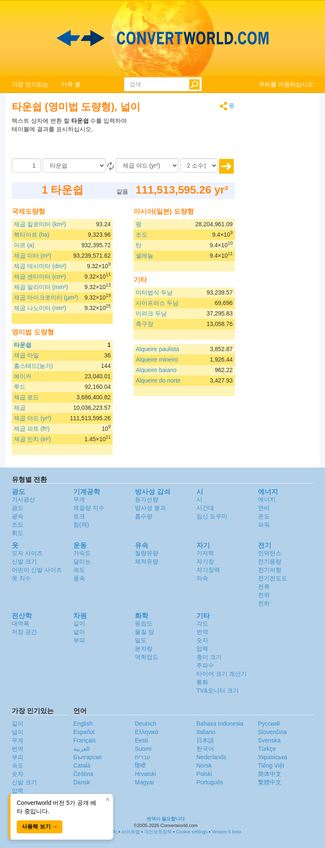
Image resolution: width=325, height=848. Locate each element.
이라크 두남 (151, 313)
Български (87, 757)
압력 (202, 648)
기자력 (205, 553)
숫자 (202, 640)
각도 (202, 623)
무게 (79, 499)
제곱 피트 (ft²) (32, 428)
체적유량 (146, 561)
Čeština (83, 773)
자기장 (205, 561)
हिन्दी (140, 765)
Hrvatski (145, 773)
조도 (141, 234)
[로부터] (74, 165)
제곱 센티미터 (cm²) (40, 276)
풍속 (79, 578)
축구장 (144, 324)
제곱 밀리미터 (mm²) (41, 287)
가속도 (82, 553)
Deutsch (145, 723)
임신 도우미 (211, 516)
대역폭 (20, 623)
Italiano (205, 732)
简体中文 (269, 773)
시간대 (205, 507)
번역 (202, 631)
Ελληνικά (146, 732)
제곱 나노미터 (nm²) (40, 308)
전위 (264, 595)
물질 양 (144, 631)
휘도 (17, 533)
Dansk (81, 782)
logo (162, 38)
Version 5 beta (226, 831)
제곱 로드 (26, 397)
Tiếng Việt (271, 765)
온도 (264, 516)
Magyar (145, 782)
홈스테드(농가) (33, 365)
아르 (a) (24, 245)
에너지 (267, 499)
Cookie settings (191, 831)
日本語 (205, 740)
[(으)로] (147, 165)
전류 (264, 586)
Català (81, 765)
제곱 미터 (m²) (32, 255)
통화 (202, 682)
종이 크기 (209, 657)
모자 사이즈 (27, 553)
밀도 (141, 640)
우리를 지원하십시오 (286, 84)
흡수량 (143, 516)
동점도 (143, 623)
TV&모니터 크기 (217, 690)
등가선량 (146, 499)
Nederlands (211, 757)
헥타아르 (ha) (31, 234)
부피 (79, 640)
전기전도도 (272, 578)
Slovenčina (272, 732)
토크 (79, 516)
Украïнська (272, 757)
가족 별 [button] (70, 84)
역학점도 (146, 657)
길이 (79, 623)
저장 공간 (24, 631)
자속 (202, 578)
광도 (17, 507)
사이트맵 (130, 831)
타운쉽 (22, 344)
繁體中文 (269, 782)
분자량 (143, 648)
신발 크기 (24, 561)
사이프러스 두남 (157, 303)
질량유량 (146, 553)
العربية (81, 748)
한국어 (205, 748)
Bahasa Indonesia (219, 723)
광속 (17, 516)
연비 (264, 507)
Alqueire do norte (158, 380)
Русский (269, 723)
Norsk (204, 765)
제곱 (20, 407)
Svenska (269, 740)
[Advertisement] (182, 137)
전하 (264, 603)
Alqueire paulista (157, 349)
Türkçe (267, 748)
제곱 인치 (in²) (32, 439)
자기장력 (208, 569)
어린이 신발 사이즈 (37, 569)
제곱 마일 (26, 355)
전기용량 (269, 561)
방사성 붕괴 (150, 507)
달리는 (82, 561)
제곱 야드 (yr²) (32, 418)
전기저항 (269, 569)
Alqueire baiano (156, 370)
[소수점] (199, 165)
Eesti (141, 740)
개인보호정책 (158, 831)
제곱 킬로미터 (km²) (40, 224)
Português (209, 782)
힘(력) (81, 524)
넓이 (79, 631)
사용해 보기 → (39, 826)
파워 (264, 524)
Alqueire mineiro (157, 359)
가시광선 (23, 499)
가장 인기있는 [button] (30, 84)
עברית (142, 757)
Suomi (143, 748)
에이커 (22, 376)
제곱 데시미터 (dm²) (40, 266)
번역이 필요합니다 (166, 818)
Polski (204, 773)
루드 (20, 386)
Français (84, 740)
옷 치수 (21, 578)
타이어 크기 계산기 (221, 673)
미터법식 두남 (154, 292)
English (83, 723)
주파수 (205, 665)
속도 (79, 569)
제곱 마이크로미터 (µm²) (46, 297)
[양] (26, 165)
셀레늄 (144, 255)
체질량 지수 (88, 507)
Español (84, 732)
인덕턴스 (269, 553)
